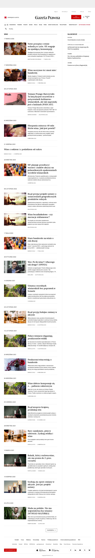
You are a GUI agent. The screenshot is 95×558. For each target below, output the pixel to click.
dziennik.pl (64, 11)
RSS (79, 539)
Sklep (89, 11)
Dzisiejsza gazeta (13, 17)
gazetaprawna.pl (40, 544)
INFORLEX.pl (32, 544)
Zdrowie (70, 62)
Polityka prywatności (53, 539)
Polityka (70, 37)
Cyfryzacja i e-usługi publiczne (76, 44)
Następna (51, 530)
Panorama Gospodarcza (77, 544)
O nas (22, 539)
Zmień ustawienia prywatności (68, 539)
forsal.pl (74, 11)
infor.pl (82, 11)
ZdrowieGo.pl (48, 544)
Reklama (28, 539)
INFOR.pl (26, 544)
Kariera (43, 539)
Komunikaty (36, 539)
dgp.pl (55, 11)
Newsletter (55, 544)
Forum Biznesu (67, 544)
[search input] (49, 29)
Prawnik (70, 53)
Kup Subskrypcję (76, 17)
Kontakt (17, 539)
